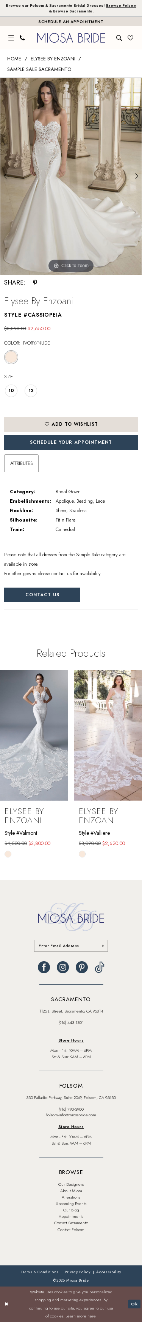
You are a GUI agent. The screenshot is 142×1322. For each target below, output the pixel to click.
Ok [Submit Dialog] (134, 1304)
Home (14, 58)
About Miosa (71, 1191)
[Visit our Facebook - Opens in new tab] (44, 967)
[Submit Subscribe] (100, 946)
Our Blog (71, 1210)
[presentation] (34, 735)
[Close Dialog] (6, 1304)
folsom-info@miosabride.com (71, 1115)
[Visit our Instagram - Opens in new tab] (63, 967)
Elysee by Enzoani (53, 58)
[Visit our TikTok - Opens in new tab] (100, 967)
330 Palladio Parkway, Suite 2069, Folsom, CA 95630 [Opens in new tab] (71, 1097)
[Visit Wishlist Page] (130, 38)
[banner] (71, 38)
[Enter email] (71, 946)
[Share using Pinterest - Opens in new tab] (35, 283)
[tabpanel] (71, 176)
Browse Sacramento (72, 11)
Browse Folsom (121, 5)
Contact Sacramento (71, 1223)
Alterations (71, 1197)
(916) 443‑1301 (71, 1022)
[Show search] (119, 38)
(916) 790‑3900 (71, 1109)
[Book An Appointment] (71, 21)
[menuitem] (11, 38)
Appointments (71, 1216)
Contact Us (42, 594)
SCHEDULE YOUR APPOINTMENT (71, 442)
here (91, 1316)
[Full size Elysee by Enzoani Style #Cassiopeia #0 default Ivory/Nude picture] (71, 176)
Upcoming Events (71, 1203)
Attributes (21, 463)
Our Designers (71, 1184)
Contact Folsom (71, 1230)
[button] (11, 38)
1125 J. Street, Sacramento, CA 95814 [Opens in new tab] (71, 1011)
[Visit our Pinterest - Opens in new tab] (82, 967)
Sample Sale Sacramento (39, 69)
